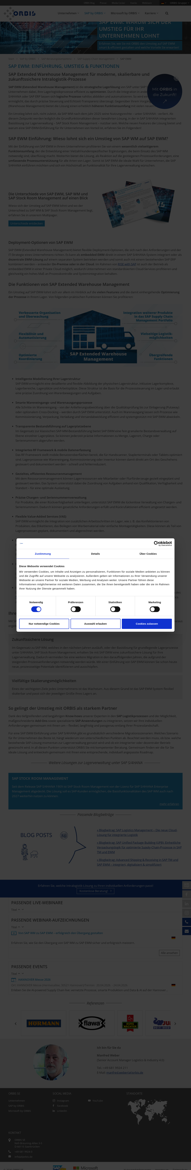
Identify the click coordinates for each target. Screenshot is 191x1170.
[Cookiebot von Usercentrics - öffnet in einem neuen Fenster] (156, 543)
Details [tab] (95, 553)
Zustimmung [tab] (43, 553)
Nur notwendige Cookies (44, 623)
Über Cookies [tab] (148, 553)
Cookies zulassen (147, 623)
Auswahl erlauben (95, 623)
